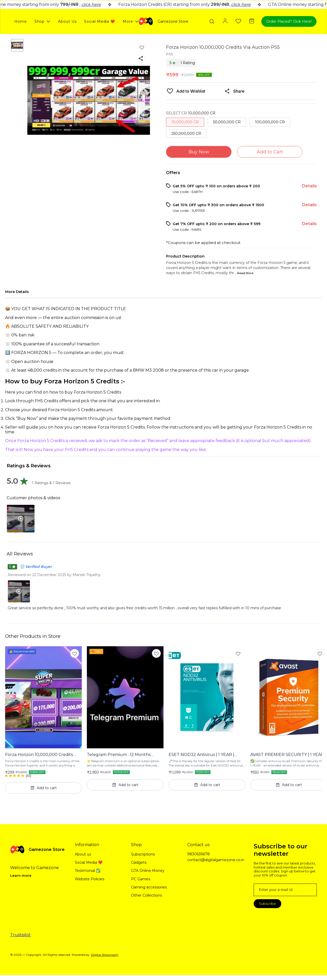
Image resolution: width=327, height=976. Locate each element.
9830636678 (198, 854)
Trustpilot (20, 934)
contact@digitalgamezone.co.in (215, 860)
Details (309, 186)
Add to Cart (270, 152)
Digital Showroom (104, 955)
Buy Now (199, 152)
